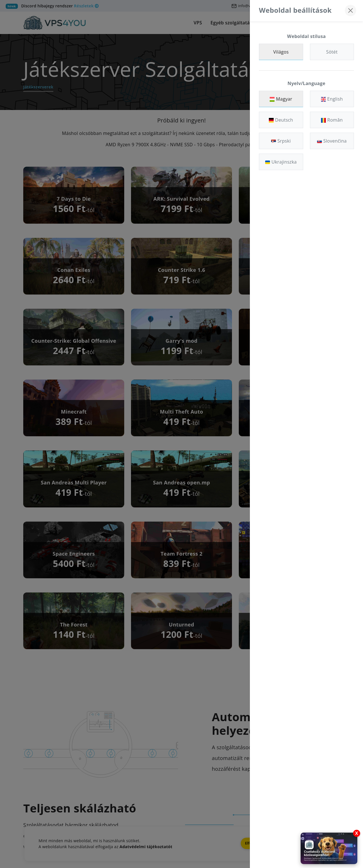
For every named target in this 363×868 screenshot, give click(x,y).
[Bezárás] (350, 10)
